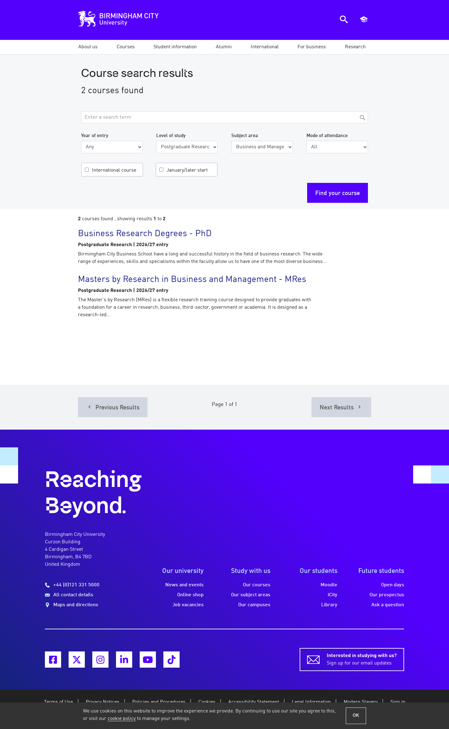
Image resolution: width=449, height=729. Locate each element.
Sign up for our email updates (362, 659)
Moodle (329, 585)
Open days (392, 585)
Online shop (190, 595)
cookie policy (122, 718)
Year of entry (94, 136)
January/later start (187, 170)
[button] (88, 47)
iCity (332, 595)
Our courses (256, 585)
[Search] (362, 118)
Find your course (337, 193)
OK (356, 715)
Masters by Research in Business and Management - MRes (192, 279)
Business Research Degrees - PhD (145, 234)
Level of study (171, 136)
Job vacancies (188, 605)
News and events (184, 585)
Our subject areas (250, 595)
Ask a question (387, 605)
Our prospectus (386, 595)
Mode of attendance (327, 136)
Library (329, 605)
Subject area (244, 136)
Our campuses (254, 605)
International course (114, 170)
